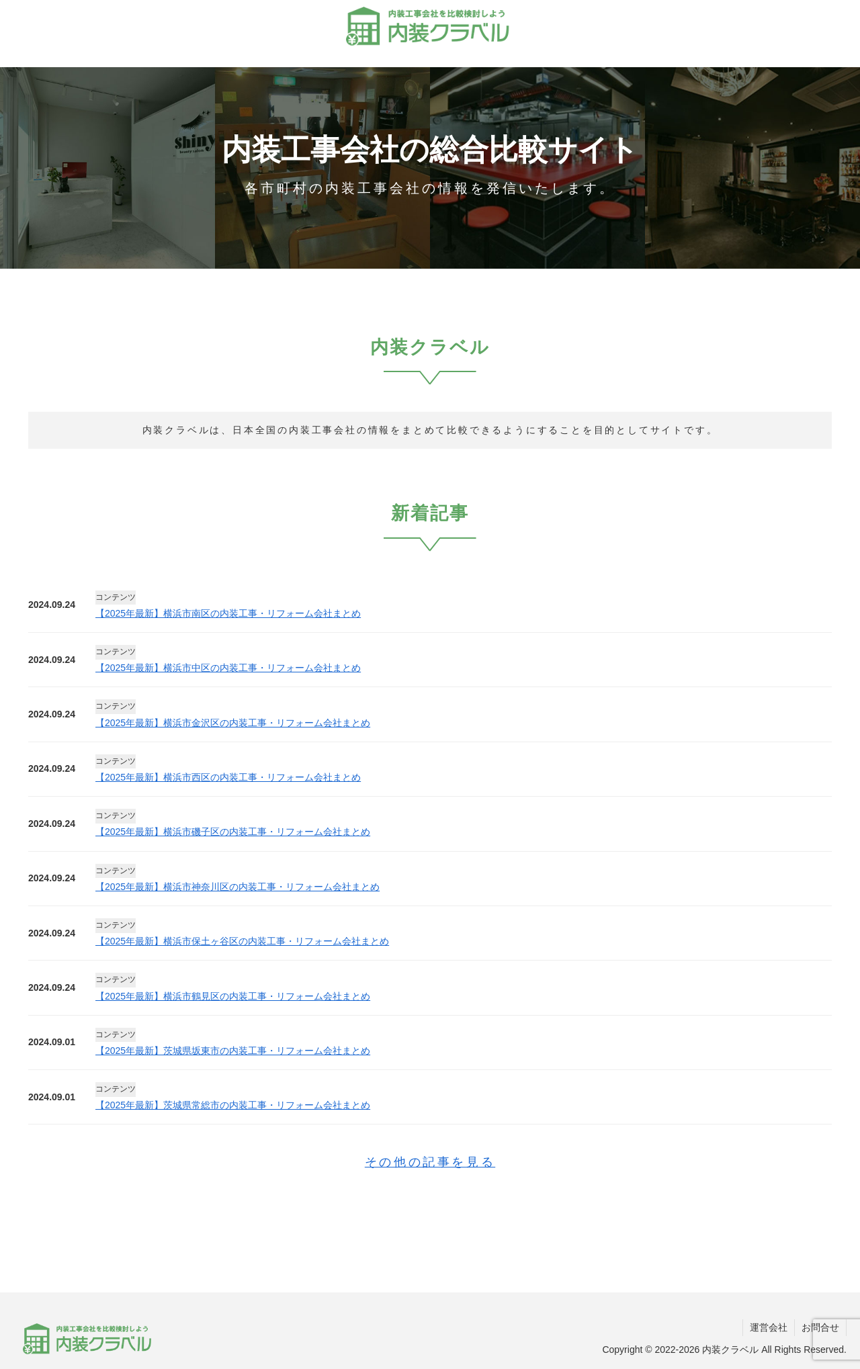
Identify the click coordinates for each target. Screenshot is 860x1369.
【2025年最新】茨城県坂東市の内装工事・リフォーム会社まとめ (232, 1050)
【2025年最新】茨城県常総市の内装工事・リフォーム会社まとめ (232, 1105)
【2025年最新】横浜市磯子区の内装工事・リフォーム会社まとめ (232, 831)
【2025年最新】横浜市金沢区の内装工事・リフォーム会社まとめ (232, 722)
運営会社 (768, 1327)
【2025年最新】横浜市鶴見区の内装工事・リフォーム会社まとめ (232, 996)
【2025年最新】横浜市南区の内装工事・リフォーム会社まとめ (228, 613)
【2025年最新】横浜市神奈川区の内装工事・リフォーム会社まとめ (237, 886)
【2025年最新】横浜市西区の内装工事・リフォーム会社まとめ (228, 777)
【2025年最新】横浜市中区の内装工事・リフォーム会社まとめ (228, 667)
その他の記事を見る (430, 1162)
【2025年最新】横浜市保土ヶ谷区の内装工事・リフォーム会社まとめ (242, 941)
